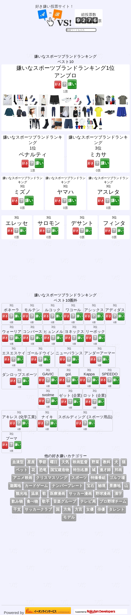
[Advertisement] (69, 40)
